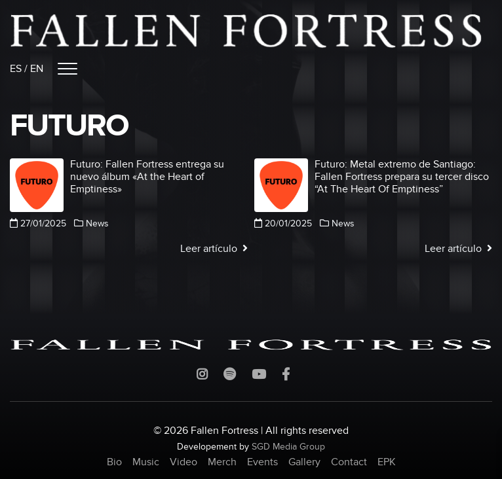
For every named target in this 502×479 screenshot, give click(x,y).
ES (16, 68)
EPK (386, 462)
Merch (222, 462)
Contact (349, 462)
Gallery (304, 462)
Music (145, 462)
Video (183, 462)
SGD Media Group (288, 446)
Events (262, 462)
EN (36, 68)
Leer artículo (214, 248)
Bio (114, 462)
